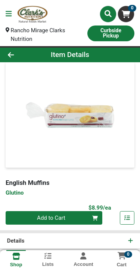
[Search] (108, 14)
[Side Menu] (9, 14)
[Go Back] (22, 55)
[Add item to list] (127, 218)
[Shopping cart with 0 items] (126, 14)
